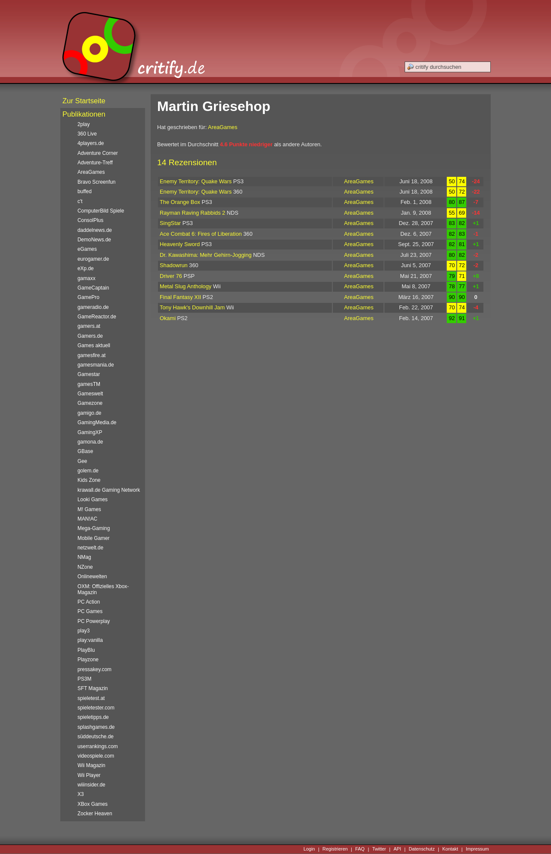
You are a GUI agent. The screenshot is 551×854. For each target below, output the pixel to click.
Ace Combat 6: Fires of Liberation (201, 234)
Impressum (477, 849)
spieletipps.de (93, 717)
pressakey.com (94, 669)
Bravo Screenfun (96, 182)
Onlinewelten (92, 576)
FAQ (360, 849)
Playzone (88, 660)
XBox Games (92, 804)
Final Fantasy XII (180, 297)
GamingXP (89, 432)
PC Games (89, 611)
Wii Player (88, 775)
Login (309, 849)
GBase (85, 451)
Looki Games (92, 499)
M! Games (89, 509)
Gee (82, 461)
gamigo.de (89, 413)
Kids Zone (88, 480)
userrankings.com (97, 746)
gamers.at (88, 326)
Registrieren (335, 849)
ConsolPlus (90, 220)
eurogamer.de (93, 259)
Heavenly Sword (180, 244)
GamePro (88, 297)
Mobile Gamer (93, 538)
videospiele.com (95, 756)
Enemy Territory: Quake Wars (196, 181)
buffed (84, 191)
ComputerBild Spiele (100, 211)
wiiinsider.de (91, 785)
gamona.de (90, 442)
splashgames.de (96, 727)
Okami (168, 318)
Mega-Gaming (93, 528)
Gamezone (89, 403)
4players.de (90, 143)
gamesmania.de (95, 365)
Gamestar (88, 374)
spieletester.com (96, 708)
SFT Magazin (92, 688)
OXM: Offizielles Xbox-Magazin (103, 589)
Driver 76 (171, 276)
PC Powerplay (93, 621)
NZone (85, 567)
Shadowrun (174, 265)
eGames (87, 249)
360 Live (87, 134)
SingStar (170, 223)
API (397, 849)
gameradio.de (93, 307)
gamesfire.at (91, 355)
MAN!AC (87, 519)
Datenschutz (421, 849)
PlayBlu (86, 650)
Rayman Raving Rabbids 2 (192, 213)
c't (80, 201)
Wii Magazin (91, 765)
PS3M (84, 679)
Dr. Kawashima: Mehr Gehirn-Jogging (205, 255)
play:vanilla (90, 640)
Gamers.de (90, 336)
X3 (80, 794)
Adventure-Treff (95, 163)
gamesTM (88, 384)
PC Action (88, 602)
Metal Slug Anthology (185, 286)
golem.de (88, 471)
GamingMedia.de (96, 422)
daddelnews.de (94, 230)
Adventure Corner (97, 153)
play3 (83, 631)
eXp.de (85, 268)
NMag (84, 557)
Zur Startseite (83, 101)
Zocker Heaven (94, 814)
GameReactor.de (96, 317)
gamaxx (86, 278)
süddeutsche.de (95, 737)
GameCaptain (93, 288)
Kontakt (450, 849)
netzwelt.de (90, 548)
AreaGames (222, 127)
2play (83, 124)
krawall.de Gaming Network (108, 490)
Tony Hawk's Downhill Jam (192, 307)
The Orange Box (180, 202)
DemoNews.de (94, 240)
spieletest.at (91, 698)
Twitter (379, 849)
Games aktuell (93, 345)
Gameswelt (90, 394)
